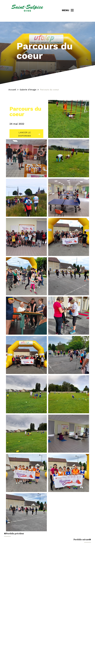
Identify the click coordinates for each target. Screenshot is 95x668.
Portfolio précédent (14, 533)
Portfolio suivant (82, 539)
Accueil (12, 89)
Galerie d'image (28, 89)
